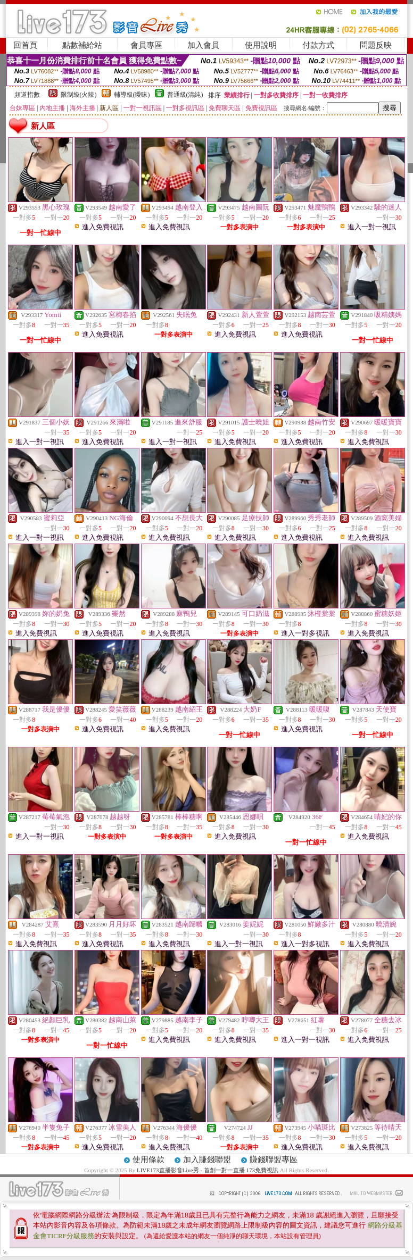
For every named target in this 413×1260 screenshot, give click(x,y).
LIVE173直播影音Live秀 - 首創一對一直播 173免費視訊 (207, 1170)
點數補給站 (82, 45)
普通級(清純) (185, 94)
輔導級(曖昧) (132, 94)
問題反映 (376, 45)
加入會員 (203, 45)
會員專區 (146, 45)
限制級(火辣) (79, 94)
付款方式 (318, 45)
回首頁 (25, 45)
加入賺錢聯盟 (207, 1159)
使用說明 (261, 45)
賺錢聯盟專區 (274, 1159)
